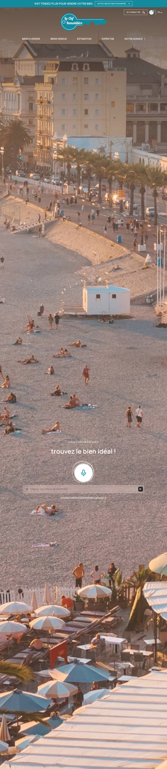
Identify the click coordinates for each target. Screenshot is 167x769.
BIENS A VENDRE (31, 39)
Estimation (84, 39)
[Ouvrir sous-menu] (145, 39)
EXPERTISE (108, 39)
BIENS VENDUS (59, 39)
